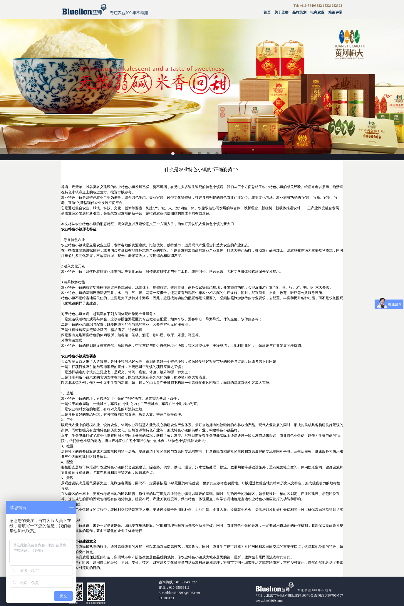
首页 (267, 12)
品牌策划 (299, 12)
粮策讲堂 (335, 12)
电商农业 (317, 12)
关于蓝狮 (281, 12)
